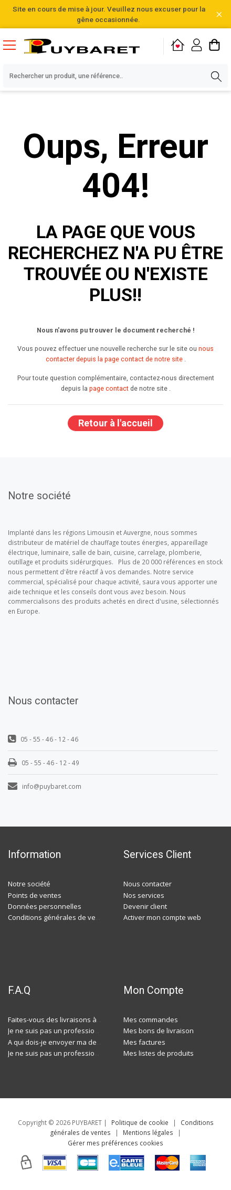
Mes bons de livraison (158, 1030)
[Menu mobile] (13, 44)
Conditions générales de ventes (59, 917)
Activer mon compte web (162, 917)
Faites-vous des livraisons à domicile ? (68, 1019)
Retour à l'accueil (115, 422)
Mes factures (144, 1042)
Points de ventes (34, 895)
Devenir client (145, 906)
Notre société (29, 883)
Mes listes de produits (158, 1053)
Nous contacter (147, 883)
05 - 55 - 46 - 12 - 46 (43, 739)
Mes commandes (150, 1019)
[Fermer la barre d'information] (219, 14)
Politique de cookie (140, 1122)
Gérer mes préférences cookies (115, 1143)
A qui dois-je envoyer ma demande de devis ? (80, 1042)
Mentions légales (148, 1132)
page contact (109, 388)
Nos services (143, 895)
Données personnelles (44, 906)
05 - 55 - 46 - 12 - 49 (43, 762)
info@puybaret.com (44, 786)
